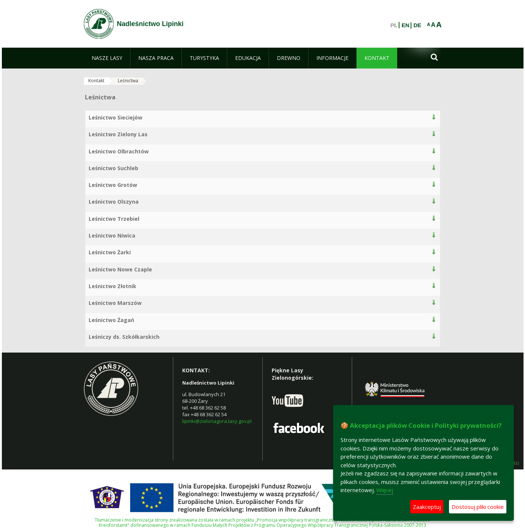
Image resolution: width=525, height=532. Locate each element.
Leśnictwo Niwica (112, 235)
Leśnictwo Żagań (111, 320)
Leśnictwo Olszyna (114, 201)
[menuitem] (107, 58)
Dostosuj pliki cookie (478, 506)
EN (405, 25)
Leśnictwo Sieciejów (115, 117)
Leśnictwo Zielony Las (118, 134)
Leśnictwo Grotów (113, 184)
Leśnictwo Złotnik (112, 286)
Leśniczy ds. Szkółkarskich (124, 336)
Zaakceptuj (427, 506)
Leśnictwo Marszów (115, 302)
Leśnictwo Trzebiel (114, 218)
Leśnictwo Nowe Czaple (120, 269)
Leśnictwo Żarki (110, 252)
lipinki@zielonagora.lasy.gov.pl (217, 421)
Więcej (384, 490)
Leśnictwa (128, 80)
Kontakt (96, 80)
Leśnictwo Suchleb (113, 168)
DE (417, 25)
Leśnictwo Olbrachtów (119, 151)
